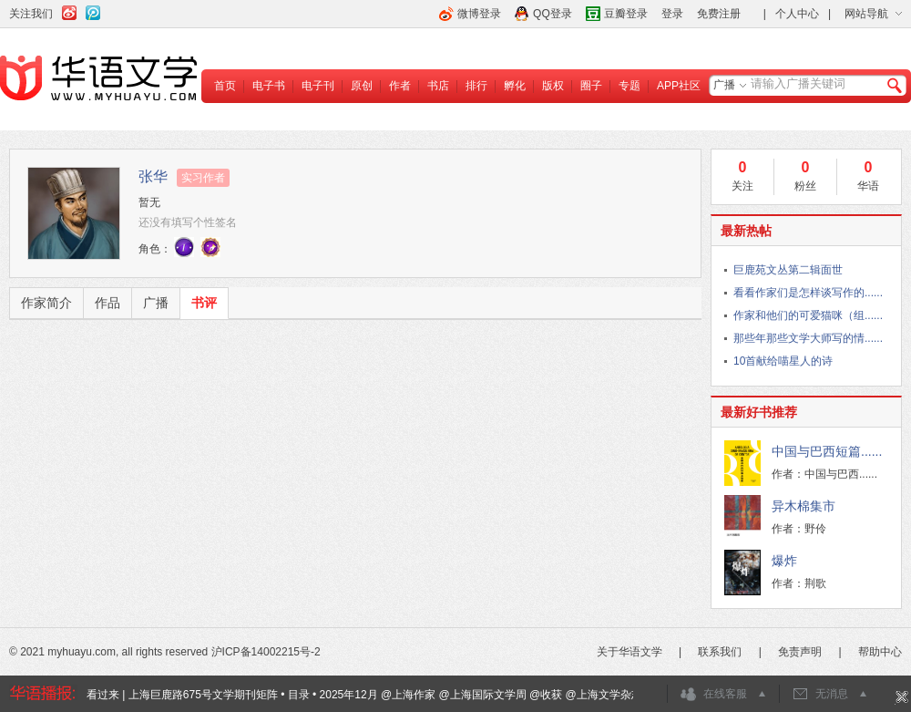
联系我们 (720, 651)
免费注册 (719, 13)
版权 (553, 85)
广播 (724, 84)
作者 (400, 85)
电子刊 (318, 85)
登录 (672, 13)
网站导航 (866, 13)
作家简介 (46, 302)
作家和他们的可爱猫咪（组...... (808, 315)
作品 (107, 302)
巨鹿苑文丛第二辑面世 (788, 269)
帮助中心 (880, 651)
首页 (225, 85)
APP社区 (679, 85)
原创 (362, 85)
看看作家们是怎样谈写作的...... (808, 292)
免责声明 (800, 651)
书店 (438, 85)
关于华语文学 (629, 651)
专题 (629, 85)
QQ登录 (552, 13)
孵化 (515, 85)
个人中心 (797, 13)
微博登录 (479, 13)
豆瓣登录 (626, 13)
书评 (204, 302)
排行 (476, 85)
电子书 (268, 85)
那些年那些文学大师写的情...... (808, 338)
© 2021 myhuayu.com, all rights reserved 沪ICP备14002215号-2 (165, 651)
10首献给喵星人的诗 (783, 361)
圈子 (591, 85)
